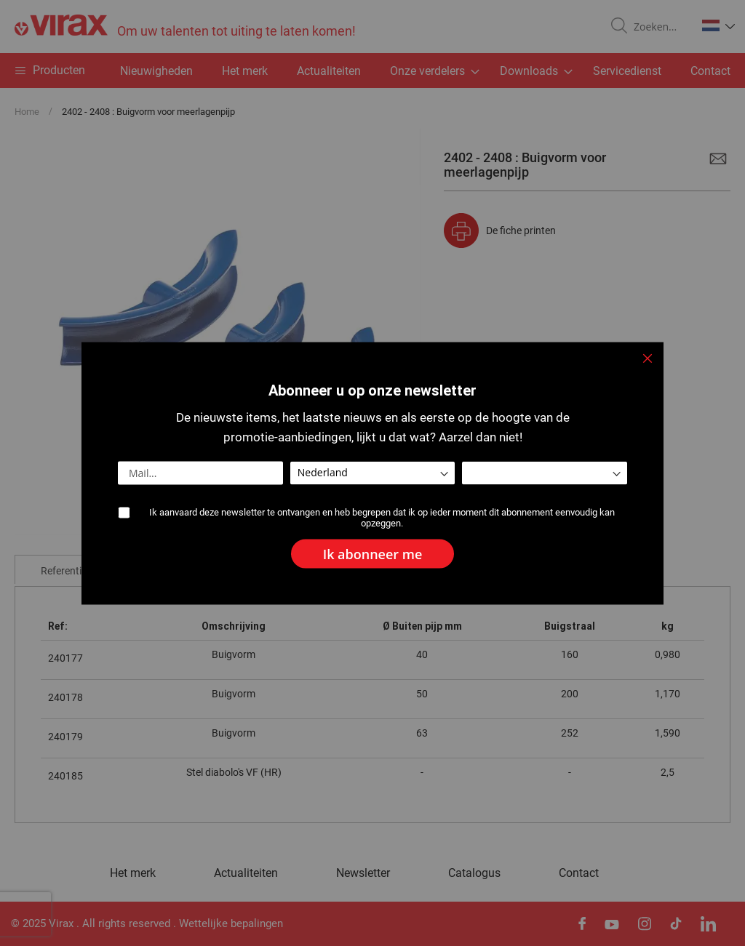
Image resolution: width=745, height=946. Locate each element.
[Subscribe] (373, 553)
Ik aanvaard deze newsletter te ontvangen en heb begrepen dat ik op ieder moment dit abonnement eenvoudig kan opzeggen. (382, 517)
